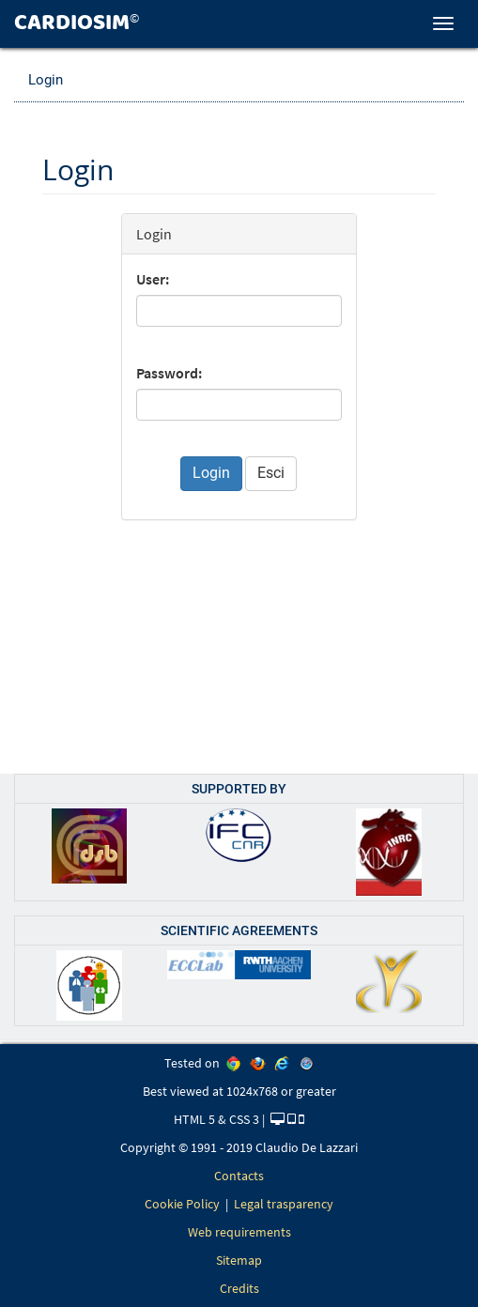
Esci (271, 473)
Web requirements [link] (239, 1231)
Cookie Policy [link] (182, 1203)
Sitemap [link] (239, 1260)
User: (152, 278)
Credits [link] (239, 1288)
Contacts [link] (239, 1175)
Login (45, 79)
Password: (169, 372)
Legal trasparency (283, 1203)
